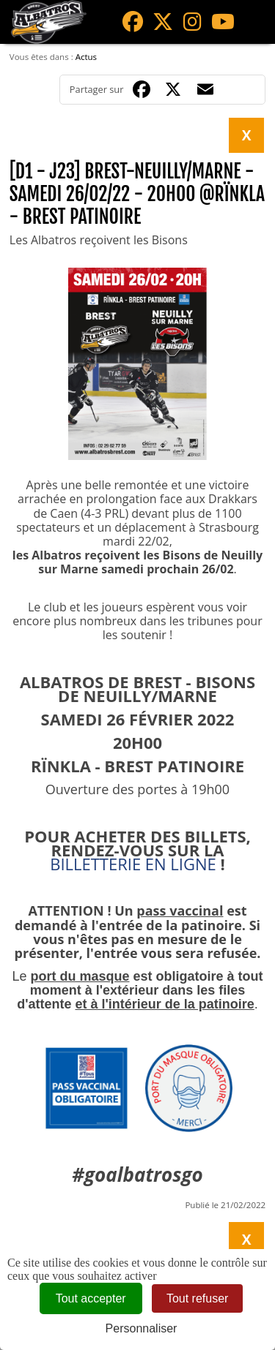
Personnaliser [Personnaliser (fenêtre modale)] (141, 1328)
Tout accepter (91, 1298)
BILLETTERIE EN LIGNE (133, 864)
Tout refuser (197, 1298)
